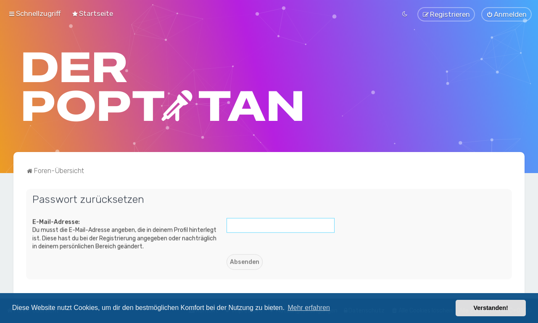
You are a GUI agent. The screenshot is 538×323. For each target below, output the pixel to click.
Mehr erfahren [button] (308, 307)
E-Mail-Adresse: (56, 221)
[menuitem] (92, 13)
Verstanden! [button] (491, 307)
